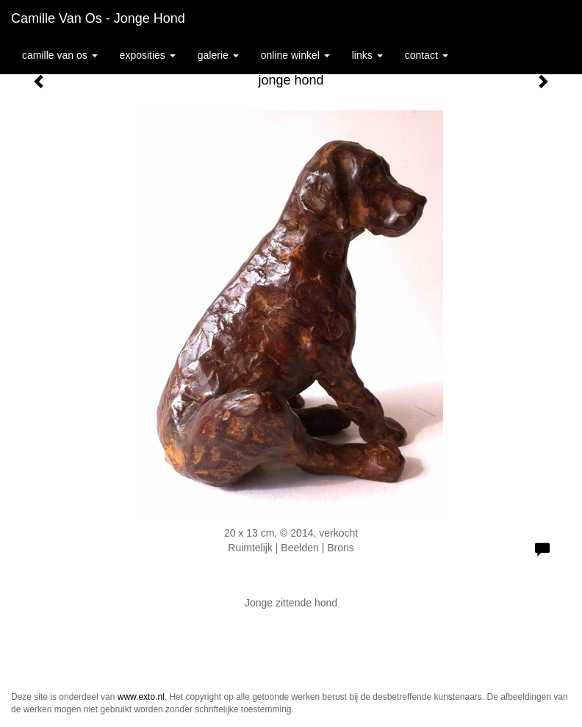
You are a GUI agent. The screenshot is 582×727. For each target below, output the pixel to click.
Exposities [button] (148, 55)
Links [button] (367, 55)
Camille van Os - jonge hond (98, 18)
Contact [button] (426, 55)
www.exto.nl (141, 697)
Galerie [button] (218, 55)
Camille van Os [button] (60, 55)
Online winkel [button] (295, 55)
